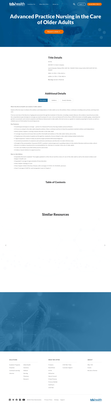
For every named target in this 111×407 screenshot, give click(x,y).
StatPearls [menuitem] (51, 384)
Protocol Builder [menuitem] (53, 382)
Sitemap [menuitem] (56, 399)
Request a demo (53, 32)
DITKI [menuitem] (50, 370)
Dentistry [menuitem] (26, 367)
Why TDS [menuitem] (90, 364)
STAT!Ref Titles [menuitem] (67, 364)
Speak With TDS (94, 4)
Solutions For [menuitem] (31, 4)
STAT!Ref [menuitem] (51, 387)
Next (105, 245)
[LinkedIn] (10, 400)
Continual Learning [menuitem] (14, 370)
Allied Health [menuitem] (27, 364)
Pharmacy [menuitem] (26, 376)
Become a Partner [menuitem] (92, 370)
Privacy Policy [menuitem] (48, 399)
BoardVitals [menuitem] (51, 367)
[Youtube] (23, 400)
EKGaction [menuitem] (51, 373)
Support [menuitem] (62, 399)
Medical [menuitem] (25, 370)
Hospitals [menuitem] (12, 367)
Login (80, 4)
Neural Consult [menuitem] (52, 376)
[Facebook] (16, 400)
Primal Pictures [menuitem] (52, 379)
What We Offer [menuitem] (44, 4)
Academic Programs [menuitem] (14, 364)
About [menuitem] (90, 359)
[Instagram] (20, 400)
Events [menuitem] (89, 367)
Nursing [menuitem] (25, 373)
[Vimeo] (13, 400)
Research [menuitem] (26, 379)
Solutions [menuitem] (13, 359)
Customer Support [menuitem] (68, 367)
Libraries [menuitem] (11, 373)
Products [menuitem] (50, 364)
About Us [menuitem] (55, 4)
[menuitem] (30, 360)
